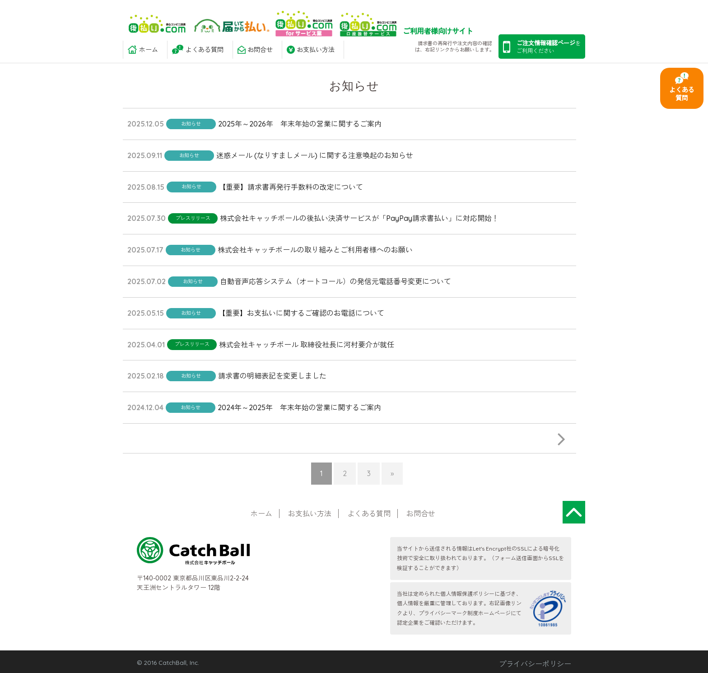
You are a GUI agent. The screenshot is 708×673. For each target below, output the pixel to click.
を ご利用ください (542, 47)
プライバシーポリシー (535, 663)
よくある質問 (681, 94)
